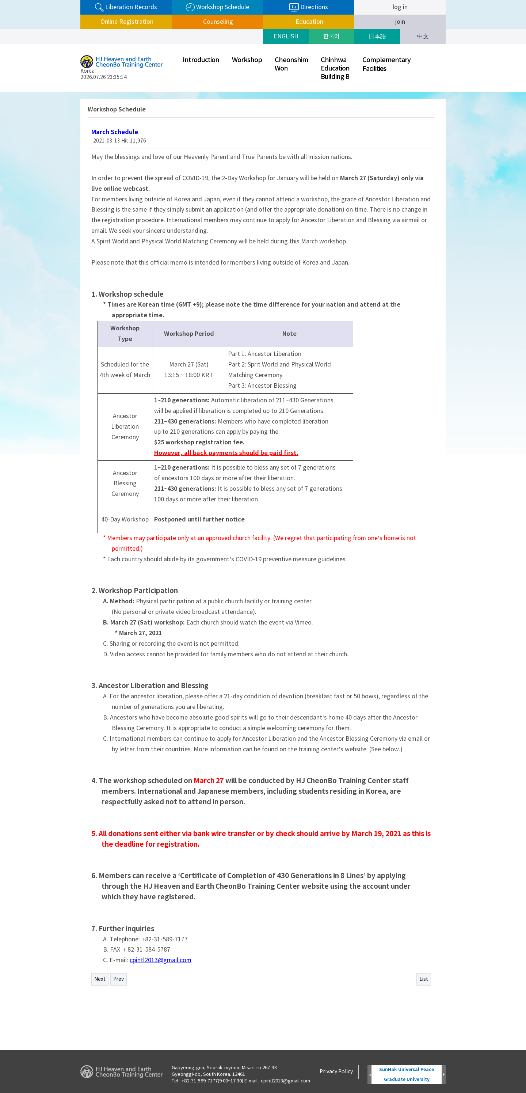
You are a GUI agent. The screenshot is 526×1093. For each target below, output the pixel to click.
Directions (308, 7)
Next (100, 979)
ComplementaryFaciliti (386, 64)
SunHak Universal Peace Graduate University (406, 1074)
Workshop (247, 60)
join (400, 22)
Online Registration (126, 22)
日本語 (377, 36)
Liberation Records (126, 7)
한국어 (331, 36)
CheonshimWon (291, 64)
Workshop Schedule (217, 7)
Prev (118, 979)
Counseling (217, 22)
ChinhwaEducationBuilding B (335, 68)
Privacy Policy (336, 1072)
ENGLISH (286, 36)
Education (308, 22)
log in (400, 7)
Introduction (201, 60)
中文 (423, 36)
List (423, 979)
